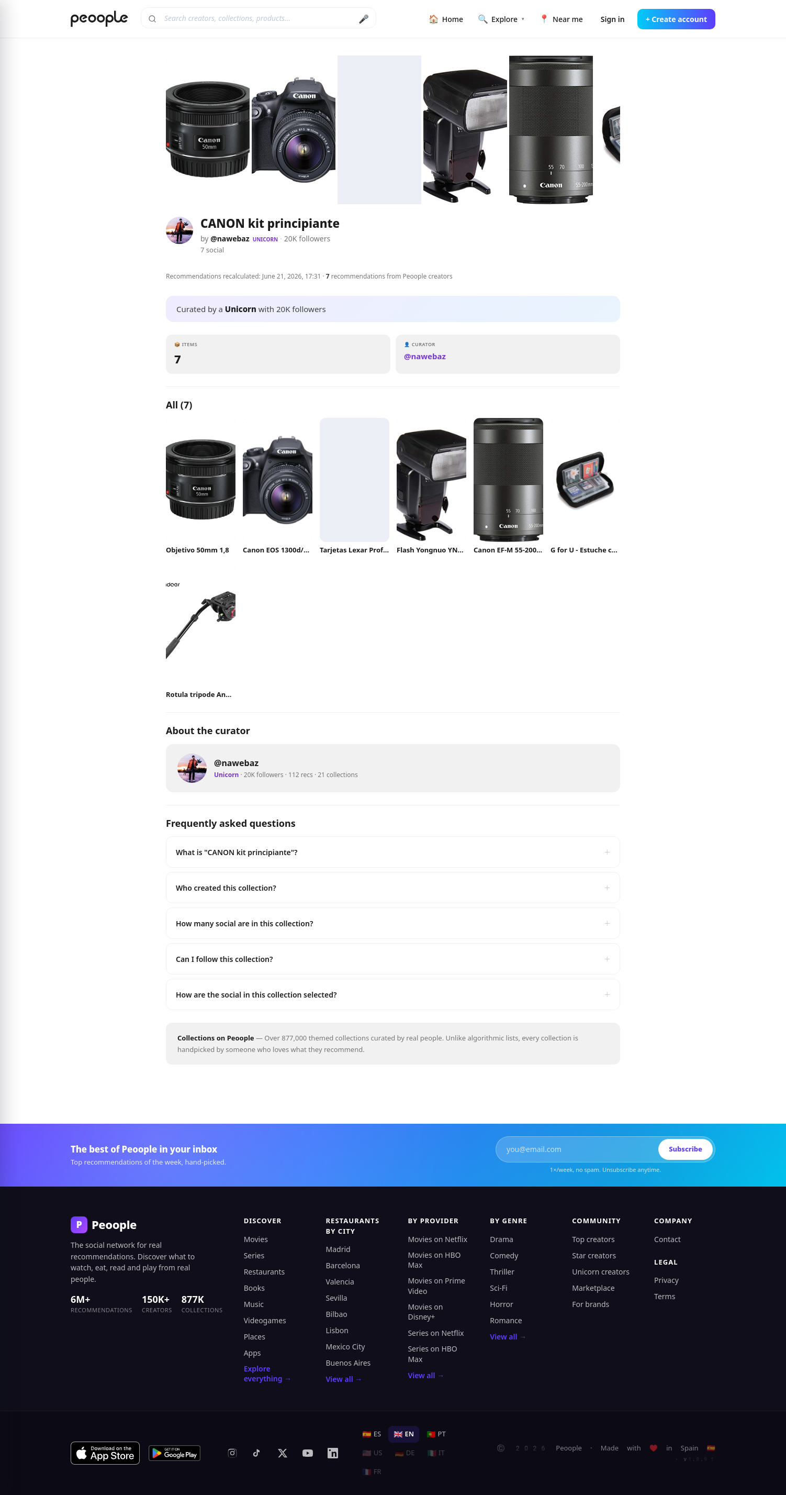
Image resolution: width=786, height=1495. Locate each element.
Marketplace (593, 1288)
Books (254, 1288)
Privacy (666, 1280)
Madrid (338, 1249)
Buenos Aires (348, 1363)
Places (254, 1337)
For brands (590, 1304)
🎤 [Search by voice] (363, 19)
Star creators (594, 1255)
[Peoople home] (99, 18)
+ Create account (676, 19)
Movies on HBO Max (434, 1260)
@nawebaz (230, 238)
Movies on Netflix (437, 1239)
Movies (256, 1239)
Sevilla (336, 1298)
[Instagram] (232, 1453)
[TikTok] (257, 1453)
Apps (252, 1353)
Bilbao (336, 1314)
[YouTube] (307, 1453)
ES (371, 1433)
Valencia (340, 1282)
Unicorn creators (601, 1272)
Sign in (613, 19)
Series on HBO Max (432, 1354)
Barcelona (343, 1265)
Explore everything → (267, 1374)
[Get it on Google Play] (175, 1453)
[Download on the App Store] (105, 1453)
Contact (667, 1239)
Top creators (593, 1239)
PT (436, 1433)
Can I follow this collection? (393, 959)
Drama (501, 1239)
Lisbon (337, 1330)
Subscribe (685, 1149)
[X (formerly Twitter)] (282, 1453)
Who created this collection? (393, 887)
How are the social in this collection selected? (393, 994)
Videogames (265, 1320)
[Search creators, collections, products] (258, 17)
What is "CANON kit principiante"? (393, 852)
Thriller (502, 1272)
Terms (664, 1296)
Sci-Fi (498, 1288)
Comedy (504, 1255)
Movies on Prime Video (436, 1286)
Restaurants (264, 1272)
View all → (344, 1379)
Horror (501, 1304)
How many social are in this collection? (393, 923)
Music (254, 1304)
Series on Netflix (436, 1333)
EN (404, 1433)
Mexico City (345, 1347)
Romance (506, 1320)
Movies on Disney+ (425, 1312)
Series (254, 1255)
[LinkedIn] (332, 1453)
